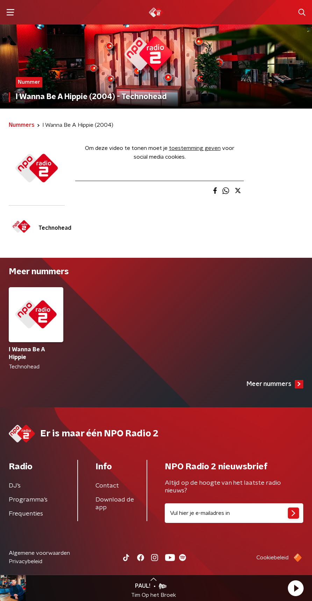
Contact (107, 486)
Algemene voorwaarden (39, 553)
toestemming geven (195, 148)
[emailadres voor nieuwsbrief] (234, 513)
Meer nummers (275, 384)
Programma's (28, 500)
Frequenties (26, 514)
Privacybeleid (25, 561)
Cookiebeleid (272, 557)
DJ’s (15, 486)
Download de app (114, 504)
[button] (295, 588)
